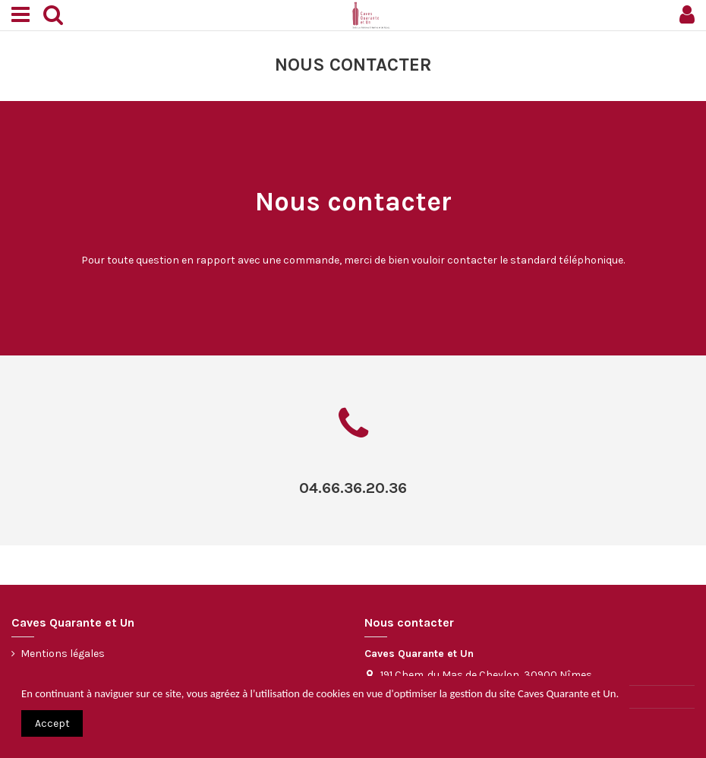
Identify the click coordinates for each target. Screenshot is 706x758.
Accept (52, 723)
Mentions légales (62, 653)
